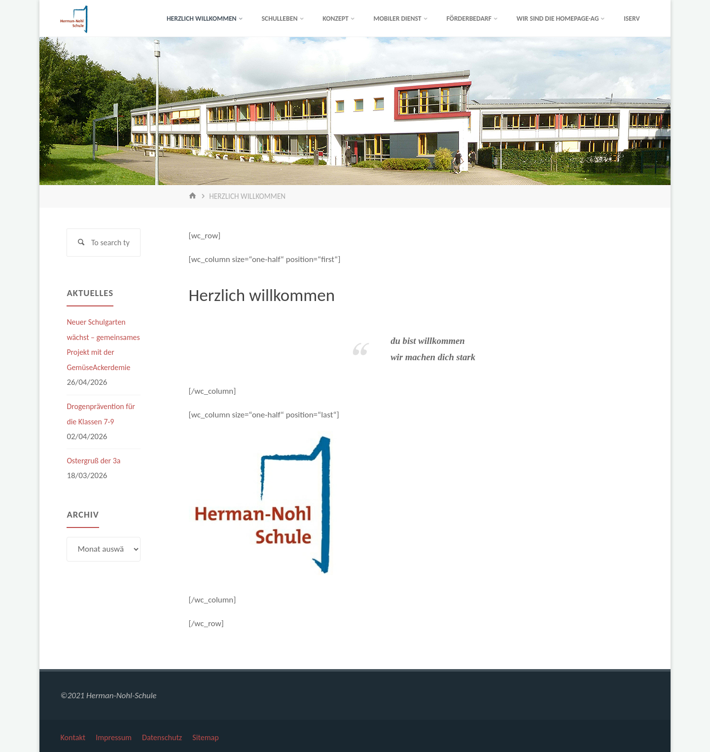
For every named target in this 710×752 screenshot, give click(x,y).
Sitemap (213, 735)
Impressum (117, 735)
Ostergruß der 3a (95, 477)
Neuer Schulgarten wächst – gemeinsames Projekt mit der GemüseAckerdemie (103, 353)
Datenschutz (167, 735)
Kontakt (74, 735)
